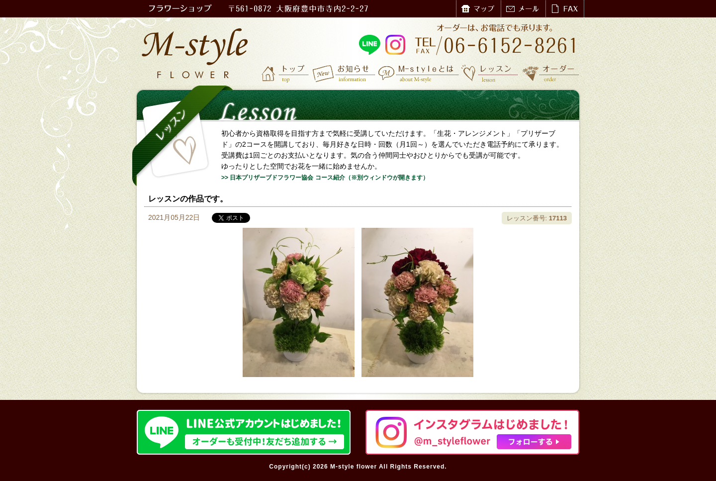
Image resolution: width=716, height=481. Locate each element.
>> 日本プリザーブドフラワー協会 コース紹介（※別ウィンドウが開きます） (325, 177)
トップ (286, 73)
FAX (564, 8)
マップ (478, 8)
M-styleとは (419, 73)
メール (523, 8)
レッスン (490, 73)
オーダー (551, 73)
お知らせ (344, 73)
